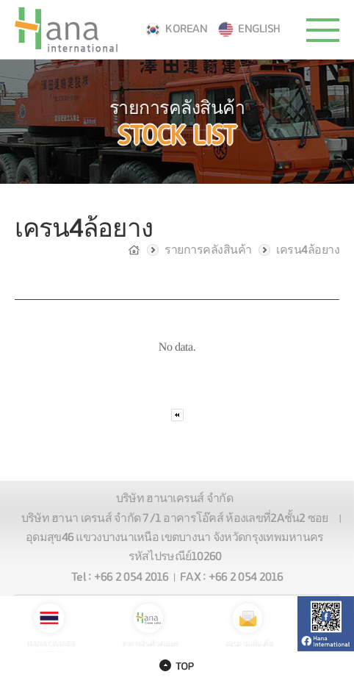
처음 (176, 415)
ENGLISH (259, 29)
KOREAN (186, 29)
